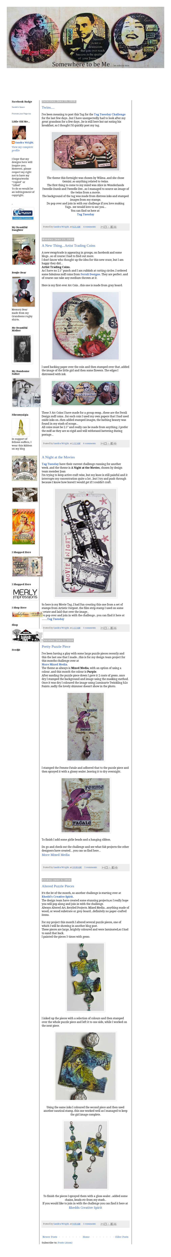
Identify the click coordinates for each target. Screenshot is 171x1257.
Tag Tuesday (50, 464)
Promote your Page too (21, 114)
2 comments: (91, 867)
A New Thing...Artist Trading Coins (68, 245)
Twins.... (48, 107)
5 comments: (89, 628)
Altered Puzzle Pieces (58, 886)
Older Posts (121, 1237)
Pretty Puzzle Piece (56, 646)
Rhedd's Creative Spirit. (58, 896)
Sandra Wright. (24, 142)
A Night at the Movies (58, 457)
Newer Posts (50, 1237)
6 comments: (89, 443)
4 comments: (89, 226)
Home (86, 1237)
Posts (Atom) (65, 1242)
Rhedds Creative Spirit (85, 1207)
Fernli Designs (90, 274)
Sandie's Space (18, 107)
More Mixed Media (54, 664)
